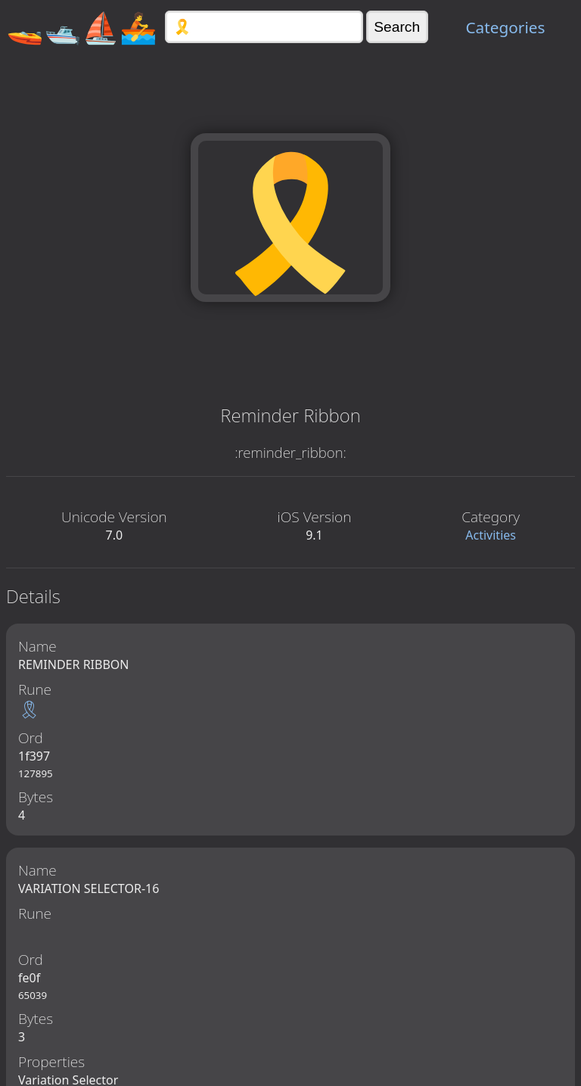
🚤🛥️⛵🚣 (81, 27)
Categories (505, 27)
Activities (490, 535)
